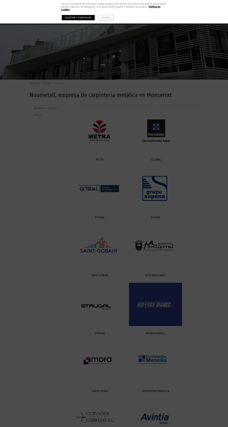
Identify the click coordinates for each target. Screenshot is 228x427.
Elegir (106, 17)
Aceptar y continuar (78, 17)
